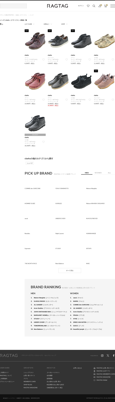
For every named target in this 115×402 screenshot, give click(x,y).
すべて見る (69, 270)
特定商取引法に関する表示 (55, 384)
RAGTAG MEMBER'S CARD (106, 374)
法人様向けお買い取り (54, 381)
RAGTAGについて (6, 375)
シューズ (30, 163)
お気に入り (88, 6)
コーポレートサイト (53, 372)
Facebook (113, 355)
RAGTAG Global (102, 380)
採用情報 (49, 378)
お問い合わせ (77, 368)
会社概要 (49, 375)
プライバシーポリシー (7, 381)
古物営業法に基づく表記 (55, 387)
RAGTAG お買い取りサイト (105, 368)
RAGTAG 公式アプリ (103, 371)
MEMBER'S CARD (30, 381)
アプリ (26, 378)
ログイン (81, 5)
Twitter (108, 355)
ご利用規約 (3, 378)
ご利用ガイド (4, 372)
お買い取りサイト (29, 375)
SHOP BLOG (28, 384)
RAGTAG (8, 355)
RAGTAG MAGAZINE (30, 387)
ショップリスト (29, 372)
